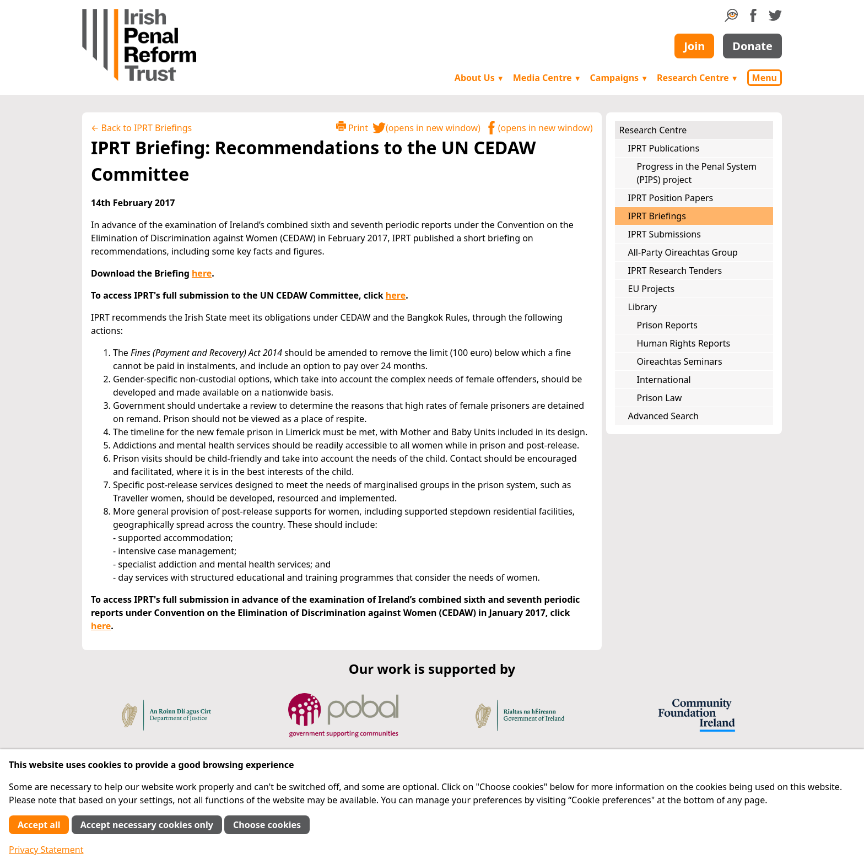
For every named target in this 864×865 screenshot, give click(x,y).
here (202, 273)
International (664, 380)
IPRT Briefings (657, 216)
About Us (479, 78)
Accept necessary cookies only (146, 825)
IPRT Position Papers (671, 198)
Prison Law (659, 398)
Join (694, 46)
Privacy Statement (46, 850)
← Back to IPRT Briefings (141, 128)
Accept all (39, 825)
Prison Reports (667, 325)
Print (352, 127)
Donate (752, 46)
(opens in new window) (426, 127)
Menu (764, 78)
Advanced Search (663, 416)
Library (642, 307)
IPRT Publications (664, 148)
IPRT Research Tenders (675, 270)
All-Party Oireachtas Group (683, 252)
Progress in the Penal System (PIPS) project (697, 173)
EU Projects (651, 289)
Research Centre (697, 78)
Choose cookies (267, 825)
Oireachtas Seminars (679, 361)
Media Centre (547, 78)
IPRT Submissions (664, 234)
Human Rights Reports (684, 343)
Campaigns (619, 78)
